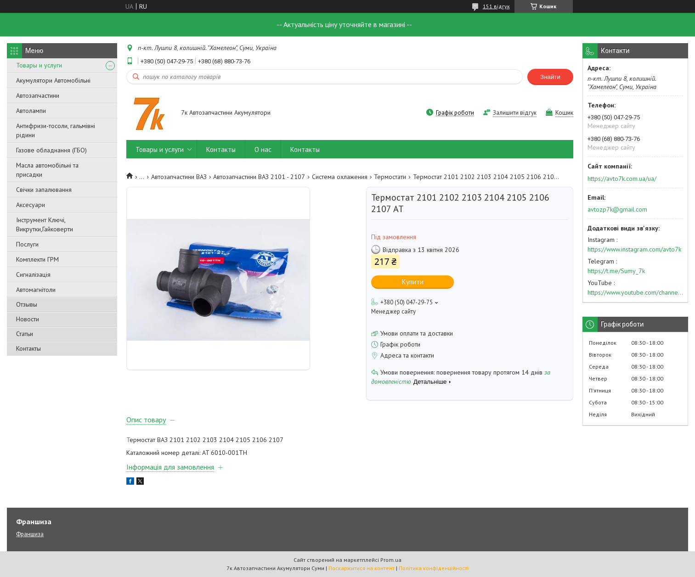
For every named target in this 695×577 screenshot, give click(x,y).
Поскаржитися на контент (361, 568)
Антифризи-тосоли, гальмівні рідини (55, 130)
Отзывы (26, 304)
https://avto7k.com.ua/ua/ (622, 178)
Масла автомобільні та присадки (47, 170)
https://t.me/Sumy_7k (616, 271)
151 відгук (496, 6)
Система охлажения (339, 177)
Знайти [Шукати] (550, 76)
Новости (27, 319)
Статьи (24, 334)
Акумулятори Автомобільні (53, 80)
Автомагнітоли (36, 290)
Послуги (27, 244)
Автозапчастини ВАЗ (179, 177)
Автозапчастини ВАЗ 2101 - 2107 (259, 177)
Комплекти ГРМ (37, 259)
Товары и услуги (39, 65)
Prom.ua (390, 559)
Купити (413, 281)
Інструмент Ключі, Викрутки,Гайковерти (44, 224)
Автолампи (31, 110)
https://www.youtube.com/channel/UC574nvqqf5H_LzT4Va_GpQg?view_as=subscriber (635, 292)
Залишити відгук (515, 113)
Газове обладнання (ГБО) (51, 150)
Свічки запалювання (44, 189)
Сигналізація (33, 274)
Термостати (390, 177)
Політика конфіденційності (434, 568)
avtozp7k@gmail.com (617, 209)
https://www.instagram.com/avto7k (634, 249)
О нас (262, 149)
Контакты (28, 348)
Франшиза (30, 534)
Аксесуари (30, 205)
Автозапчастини (37, 95)
